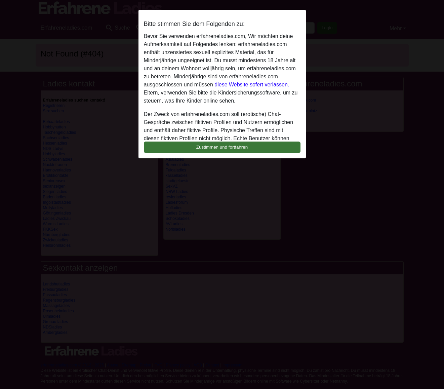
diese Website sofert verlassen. (251, 84)
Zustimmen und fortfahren (222, 147)
